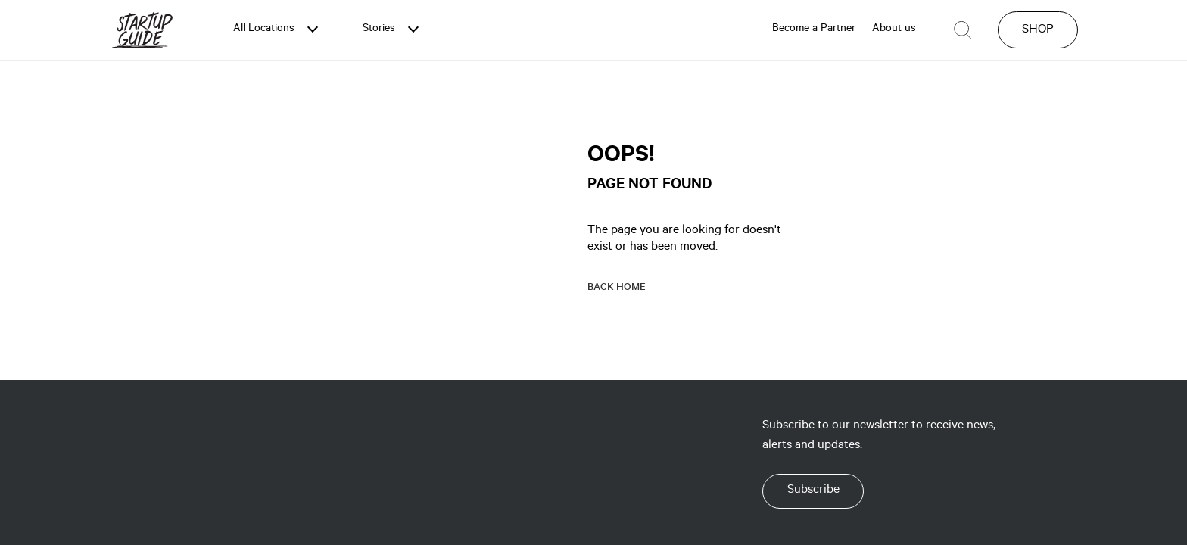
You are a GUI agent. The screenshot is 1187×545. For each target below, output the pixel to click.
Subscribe (813, 490)
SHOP (1038, 30)
